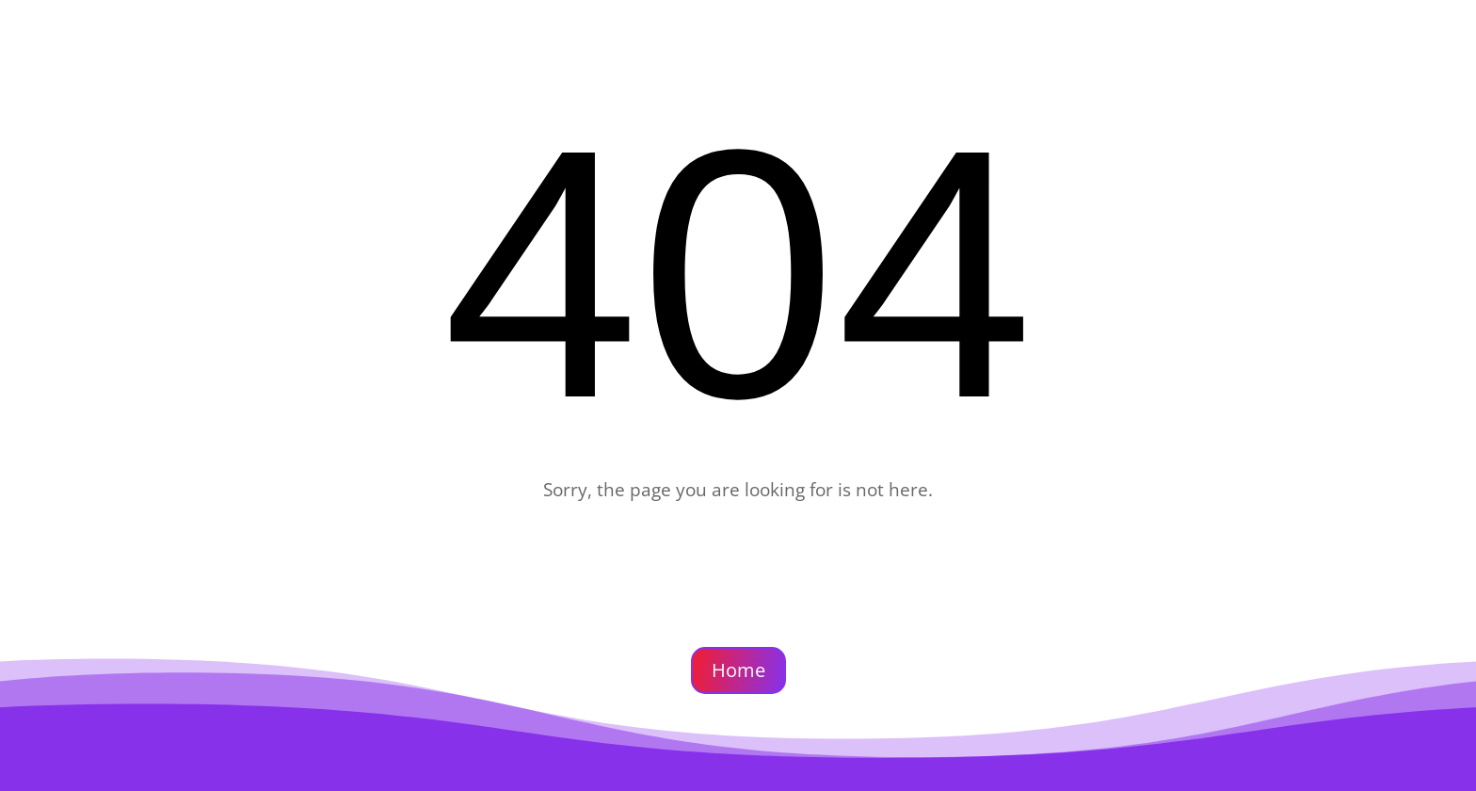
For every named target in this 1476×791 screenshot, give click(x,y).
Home (738, 670)
